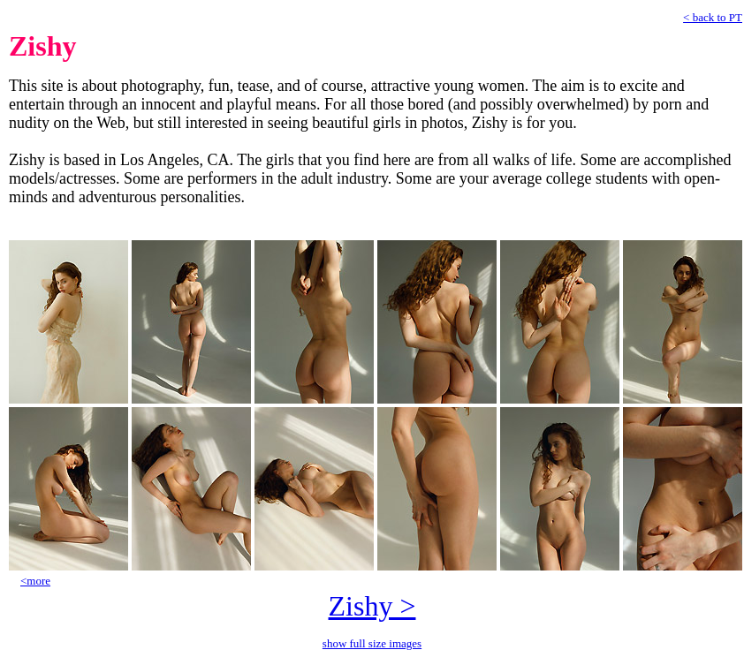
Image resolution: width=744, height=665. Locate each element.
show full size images (372, 643)
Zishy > (372, 606)
